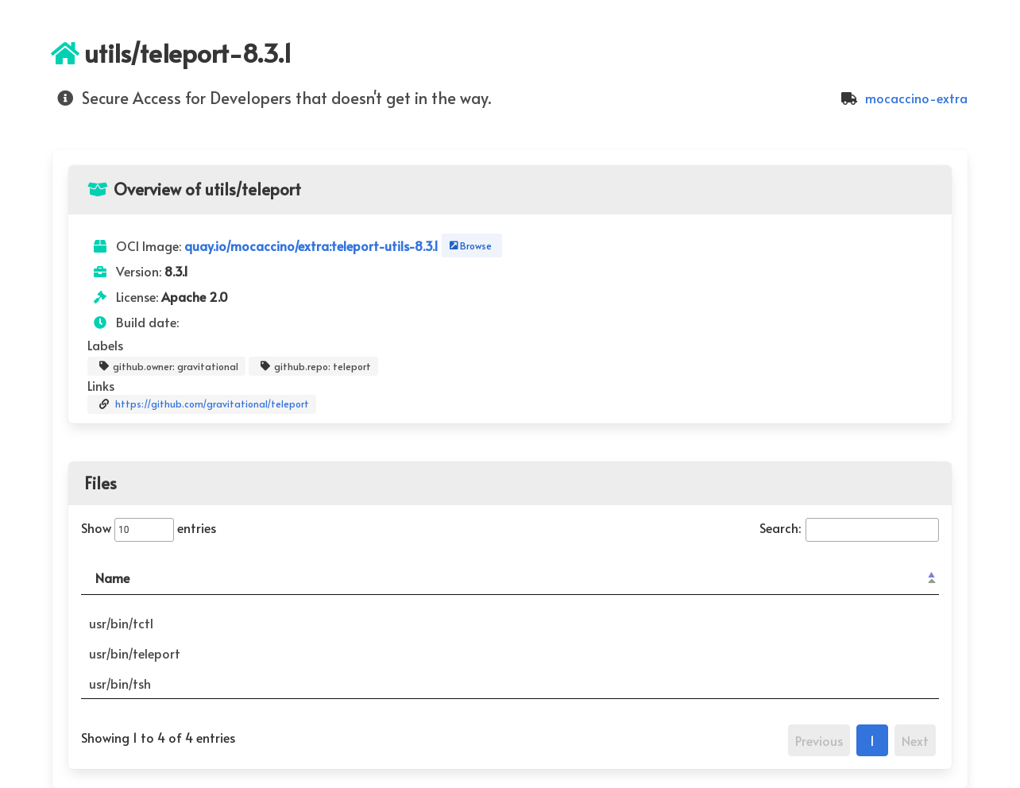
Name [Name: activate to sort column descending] (112, 577)
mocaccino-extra (902, 97)
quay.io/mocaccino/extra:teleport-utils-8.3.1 (313, 245)
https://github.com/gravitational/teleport (202, 404)
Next (915, 740)
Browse (469, 245)
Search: (849, 527)
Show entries (148, 527)
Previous (819, 740)
